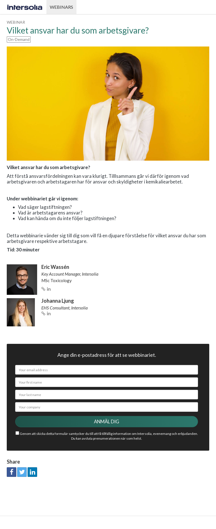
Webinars (61, 7)
